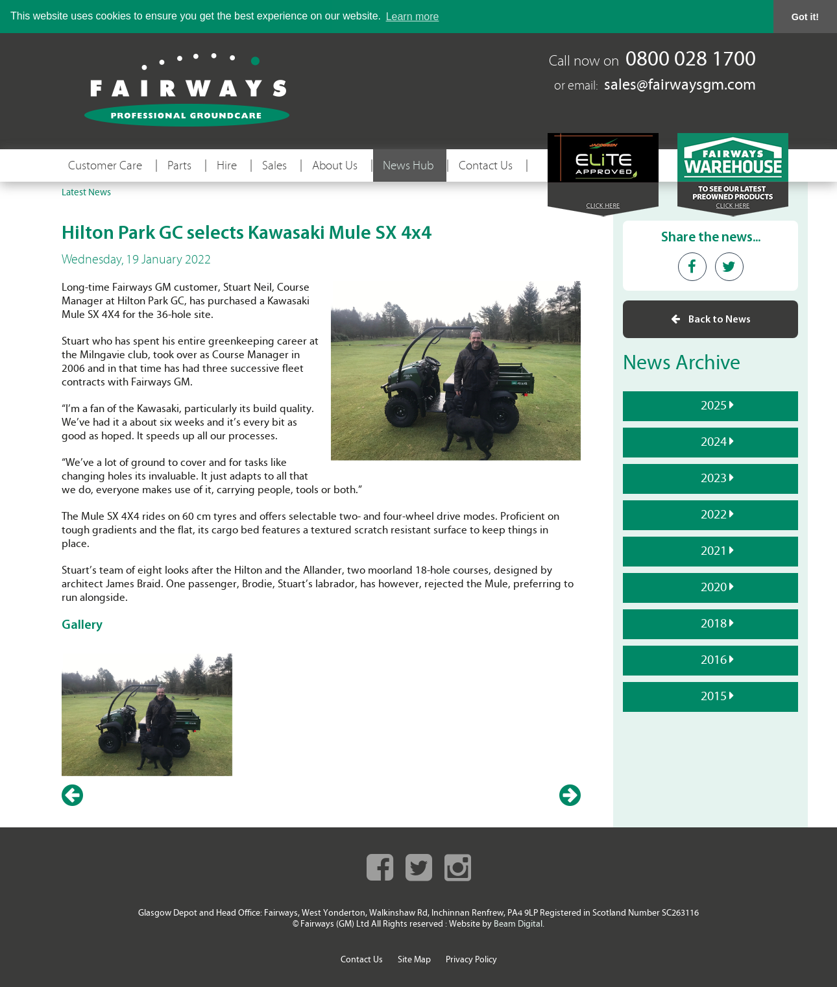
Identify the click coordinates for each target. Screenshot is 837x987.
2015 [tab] (712, 696)
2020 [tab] (712, 587)
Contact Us (362, 960)
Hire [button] (227, 165)
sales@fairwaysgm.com (680, 85)
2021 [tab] (712, 551)
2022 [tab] (712, 514)
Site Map (414, 960)
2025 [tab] (712, 405)
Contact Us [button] (486, 165)
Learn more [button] (412, 16)
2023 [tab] (712, 478)
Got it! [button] (805, 17)
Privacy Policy (471, 960)
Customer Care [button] (105, 165)
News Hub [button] (408, 165)
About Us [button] (335, 165)
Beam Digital (518, 924)
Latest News (86, 193)
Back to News (711, 319)
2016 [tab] (712, 660)
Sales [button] (274, 165)
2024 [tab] (712, 442)
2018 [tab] (712, 623)
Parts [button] (179, 165)
